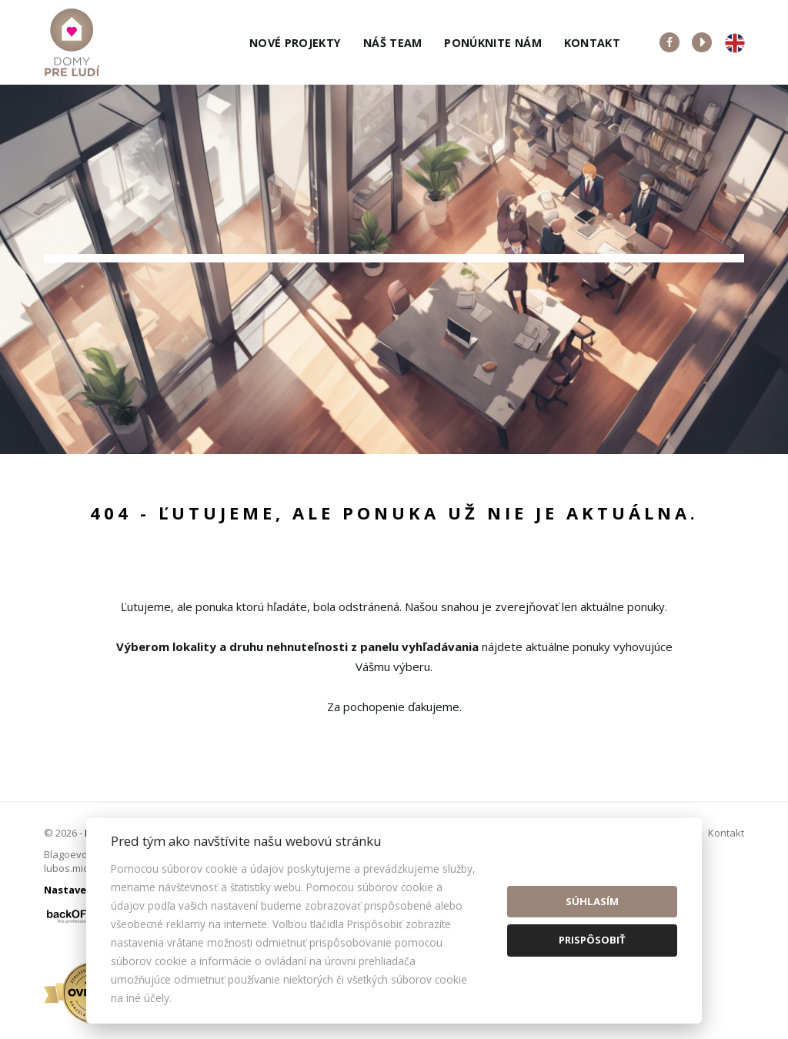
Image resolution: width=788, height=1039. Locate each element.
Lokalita (78, 274)
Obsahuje (432, 274)
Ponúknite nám (493, 42)
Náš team (392, 42)
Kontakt (592, 42)
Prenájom (197, 354)
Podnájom (378, 354)
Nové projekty (295, 42)
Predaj (103, 354)
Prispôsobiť (592, 940)
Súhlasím (592, 901)
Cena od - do (617, 274)
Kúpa (286, 354)
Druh (245, 274)
